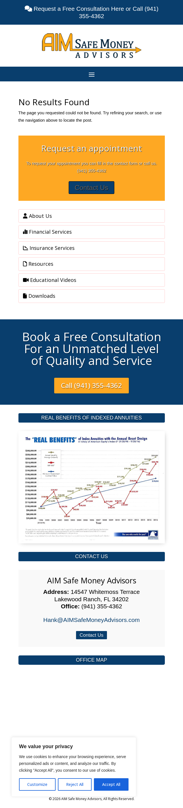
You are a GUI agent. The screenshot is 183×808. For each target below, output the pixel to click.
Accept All (111, 784)
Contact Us (91, 187)
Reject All (74, 784)
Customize (37, 784)
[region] (73, 767)
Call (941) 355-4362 (91, 385)
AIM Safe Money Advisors (91, 580)
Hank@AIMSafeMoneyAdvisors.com (91, 620)
